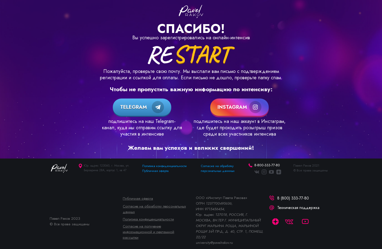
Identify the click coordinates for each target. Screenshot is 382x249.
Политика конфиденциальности (164, 166)
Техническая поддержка (298, 207)
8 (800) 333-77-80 (293, 198)
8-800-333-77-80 (267, 165)
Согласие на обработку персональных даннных (217, 168)
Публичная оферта (155, 171)
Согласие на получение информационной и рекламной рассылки (148, 232)
